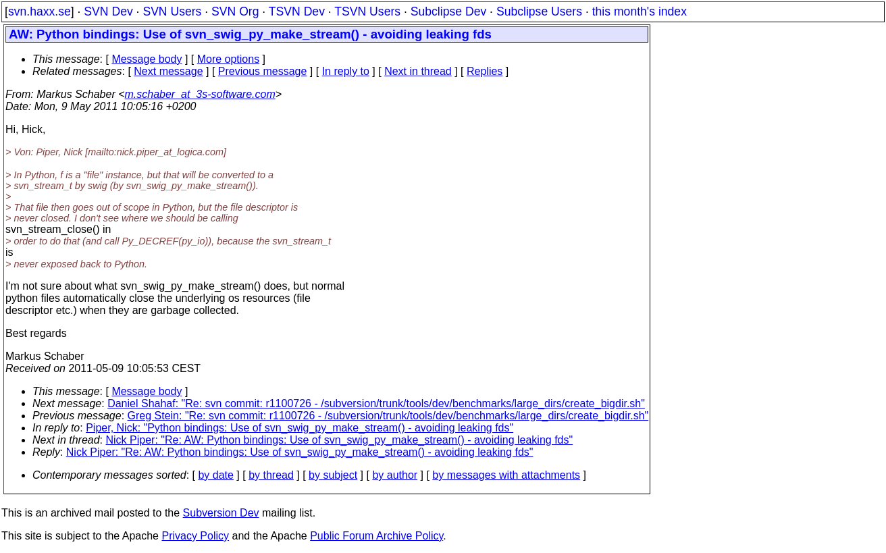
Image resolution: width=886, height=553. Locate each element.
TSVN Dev (297, 11)
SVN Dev (108, 11)
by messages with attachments (506, 475)
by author (394, 475)
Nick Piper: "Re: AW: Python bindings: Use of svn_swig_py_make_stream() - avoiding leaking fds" (339, 440)
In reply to (345, 71)
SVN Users (171, 11)
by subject (333, 475)
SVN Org (235, 11)
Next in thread (418, 71)
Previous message (262, 71)
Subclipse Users (539, 11)
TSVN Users (367, 11)
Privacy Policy (195, 536)
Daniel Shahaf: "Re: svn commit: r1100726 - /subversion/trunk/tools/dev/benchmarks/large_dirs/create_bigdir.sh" (376, 403)
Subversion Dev (221, 513)
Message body (146, 59)
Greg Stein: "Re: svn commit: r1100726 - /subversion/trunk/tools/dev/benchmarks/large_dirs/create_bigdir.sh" (388, 415)
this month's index (639, 11)
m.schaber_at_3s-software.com (200, 94)
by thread (271, 475)
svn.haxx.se (39, 11)
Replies (484, 71)
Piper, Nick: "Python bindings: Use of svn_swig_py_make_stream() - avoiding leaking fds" (299, 427)
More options (228, 59)
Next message (168, 71)
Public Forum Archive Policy (376, 536)
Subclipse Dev (448, 11)
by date (215, 475)
